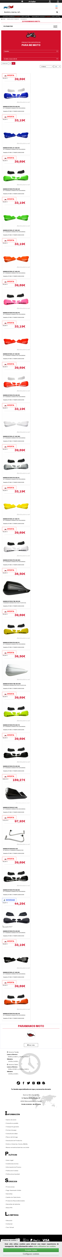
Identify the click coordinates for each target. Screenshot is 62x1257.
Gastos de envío (10, 1120)
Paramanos (24, 19)
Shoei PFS (8, 1207)
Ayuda (12, 4)
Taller (33, 2)
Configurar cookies (31, 1254)
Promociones (10, 1187)
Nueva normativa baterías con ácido (17, 1147)
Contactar (9, 1224)
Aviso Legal (9, 1160)
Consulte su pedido (11, 1123)
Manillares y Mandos (13, 19)
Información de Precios (13, 1167)
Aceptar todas (31, 1250)
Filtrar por (8, 26)
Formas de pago (10, 1130)
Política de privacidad (12, 1174)
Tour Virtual (9, 1227)
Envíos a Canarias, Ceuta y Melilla (16, 1144)
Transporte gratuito (12, 1126)
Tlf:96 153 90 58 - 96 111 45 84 (31, 1104)
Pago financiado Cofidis (13, 1190)
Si (10, 63)
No (13, 63)
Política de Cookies (11, 1170)
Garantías (8, 1194)
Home (3, 19)
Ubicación (8, 1220)
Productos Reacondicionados (15, 1201)
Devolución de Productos (13, 1140)
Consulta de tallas (11, 1133)
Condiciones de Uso (11, 1164)
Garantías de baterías (12, 1204)
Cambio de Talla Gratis (13, 1197)
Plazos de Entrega (11, 1137)
